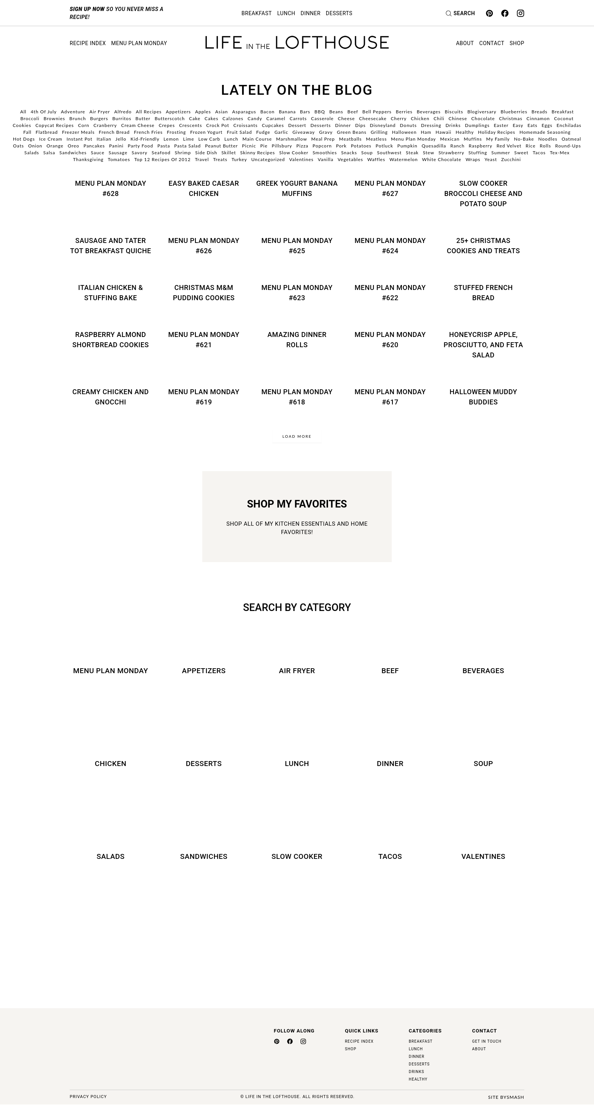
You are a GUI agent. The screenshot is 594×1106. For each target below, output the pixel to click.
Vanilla (325, 159)
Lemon (171, 139)
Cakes (211, 118)
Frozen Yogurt (206, 132)
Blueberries (513, 111)
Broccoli (29, 118)
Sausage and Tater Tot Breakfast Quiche (110, 246)
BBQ (319, 111)
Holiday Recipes (496, 132)
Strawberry (451, 152)
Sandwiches (73, 152)
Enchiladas (568, 125)
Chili (439, 118)
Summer (500, 152)
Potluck (384, 146)
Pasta (163, 146)
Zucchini (511, 159)
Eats (533, 125)
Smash (515, 1098)
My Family (498, 139)
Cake (194, 118)
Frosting (176, 132)
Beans (336, 111)
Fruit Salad (239, 132)
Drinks (453, 125)
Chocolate (483, 118)
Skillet (228, 152)
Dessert (297, 125)
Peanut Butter (221, 146)
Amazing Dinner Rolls (297, 340)
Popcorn (322, 146)
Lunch (286, 13)
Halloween (404, 132)
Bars (305, 111)
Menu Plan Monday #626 (203, 246)
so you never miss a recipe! (117, 13)
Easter (501, 125)
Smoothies (325, 152)
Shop (517, 43)
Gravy (326, 132)
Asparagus (244, 111)
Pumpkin (407, 146)
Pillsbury (282, 146)
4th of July (44, 111)
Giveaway (303, 132)
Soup (367, 152)
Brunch (77, 118)
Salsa (49, 152)
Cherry (398, 118)
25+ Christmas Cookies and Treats (483, 246)
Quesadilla (434, 146)
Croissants (245, 125)
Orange (55, 146)
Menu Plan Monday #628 (110, 188)
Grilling (379, 132)
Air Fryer (99, 111)
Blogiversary (482, 111)
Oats (18, 146)
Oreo (74, 146)
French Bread (114, 132)
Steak (412, 152)
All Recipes (149, 111)
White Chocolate (441, 159)
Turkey (239, 159)
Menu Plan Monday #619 (203, 397)
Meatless (376, 139)
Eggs (547, 125)
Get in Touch (487, 1043)
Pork (341, 146)
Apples (203, 111)
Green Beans (351, 132)
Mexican (450, 139)
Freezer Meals (78, 132)
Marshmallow (291, 139)
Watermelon (403, 159)
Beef (352, 111)
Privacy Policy (88, 1098)
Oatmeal (571, 139)
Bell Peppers (377, 111)
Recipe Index (88, 43)
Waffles (376, 159)
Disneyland (382, 125)
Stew (428, 152)
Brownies (54, 118)
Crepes (167, 125)
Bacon (267, 111)
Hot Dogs (24, 139)
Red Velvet (509, 146)
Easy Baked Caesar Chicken (204, 188)
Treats (220, 159)
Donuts (408, 125)
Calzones (232, 118)
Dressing (431, 125)
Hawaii (444, 132)
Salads (31, 152)
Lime (188, 139)
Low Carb (209, 139)
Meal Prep (323, 139)
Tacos (539, 152)
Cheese (346, 118)
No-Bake (524, 139)
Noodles (548, 139)
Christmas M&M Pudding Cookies (204, 293)
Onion (35, 146)
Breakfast (257, 13)
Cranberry (105, 125)
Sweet (521, 152)
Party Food (140, 146)
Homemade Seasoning (545, 132)
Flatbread (47, 132)
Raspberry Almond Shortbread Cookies (110, 340)
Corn (83, 125)
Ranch (457, 146)
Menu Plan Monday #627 (390, 188)
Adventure (73, 111)
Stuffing (478, 152)
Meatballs (350, 139)
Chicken (420, 118)
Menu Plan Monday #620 (390, 340)
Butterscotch (170, 118)
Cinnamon (538, 118)
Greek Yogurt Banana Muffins (297, 188)
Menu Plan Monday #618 (297, 397)
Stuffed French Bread (483, 293)
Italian (104, 139)
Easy (518, 125)
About (465, 43)
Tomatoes (119, 159)
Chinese (458, 118)
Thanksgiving (88, 159)
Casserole (322, 118)
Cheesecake (373, 118)
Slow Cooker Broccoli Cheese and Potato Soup (483, 193)
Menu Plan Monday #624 (390, 246)
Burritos (121, 118)
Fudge (263, 132)
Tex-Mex (559, 152)
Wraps (473, 159)
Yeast (491, 159)
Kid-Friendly (145, 139)
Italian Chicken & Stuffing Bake (110, 293)
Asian (221, 111)
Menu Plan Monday (139, 43)
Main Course (257, 139)
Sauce (98, 152)
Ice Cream (50, 139)
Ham (426, 132)
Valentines (301, 159)
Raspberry (480, 146)
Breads (539, 111)
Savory (140, 152)
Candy (255, 118)
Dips (360, 125)
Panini (116, 146)
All (23, 111)
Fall (27, 132)
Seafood (161, 152)
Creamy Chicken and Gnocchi (110, 397)
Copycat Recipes (54, 125)
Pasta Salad (187, 146)
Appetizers (178, 111)
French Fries (148, 132)
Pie (263, 146)
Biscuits (454, 111)
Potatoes (361, 146)
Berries (404, 111)
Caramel (275, 118)
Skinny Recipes (257, 152)
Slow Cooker (293, 152)
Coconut (564, 118)
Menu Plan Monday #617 (390, 397)
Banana (287, 111)
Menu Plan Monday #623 (297, 293)
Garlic (281, 132)
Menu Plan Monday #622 (390, 293)
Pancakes (94, 146)
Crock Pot (217, 125)
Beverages (429, 111)
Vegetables (350, 159)
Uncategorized (268, 159)
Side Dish (206, 152)
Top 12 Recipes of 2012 (162, 159)
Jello (121, 139)
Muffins (473, 139)
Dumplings (477, 125)
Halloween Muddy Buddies (483, 397)
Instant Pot (79, 139)
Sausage (118, 152)
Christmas (510, 118)
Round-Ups (568, 146)
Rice (531, 146)
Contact (491, 43)
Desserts (339, 13)
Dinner (311, 13)
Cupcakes (273, 125)
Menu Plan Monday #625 (297, 246)
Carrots (298, 118)
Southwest (389, 152)
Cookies (22, 125)
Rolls (545, 146)
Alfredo (122, 111)
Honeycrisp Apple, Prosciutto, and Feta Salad (483, 345)
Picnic (249, 146)
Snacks (349, 152)
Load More (297, 436)
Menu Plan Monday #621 (203, 340)
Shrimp (183, 152)
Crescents (190, 125)
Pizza (302, 146)
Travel (202, 159)
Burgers (99, 118)
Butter (143, 118)
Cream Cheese (138, 125)
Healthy (465, 132)
